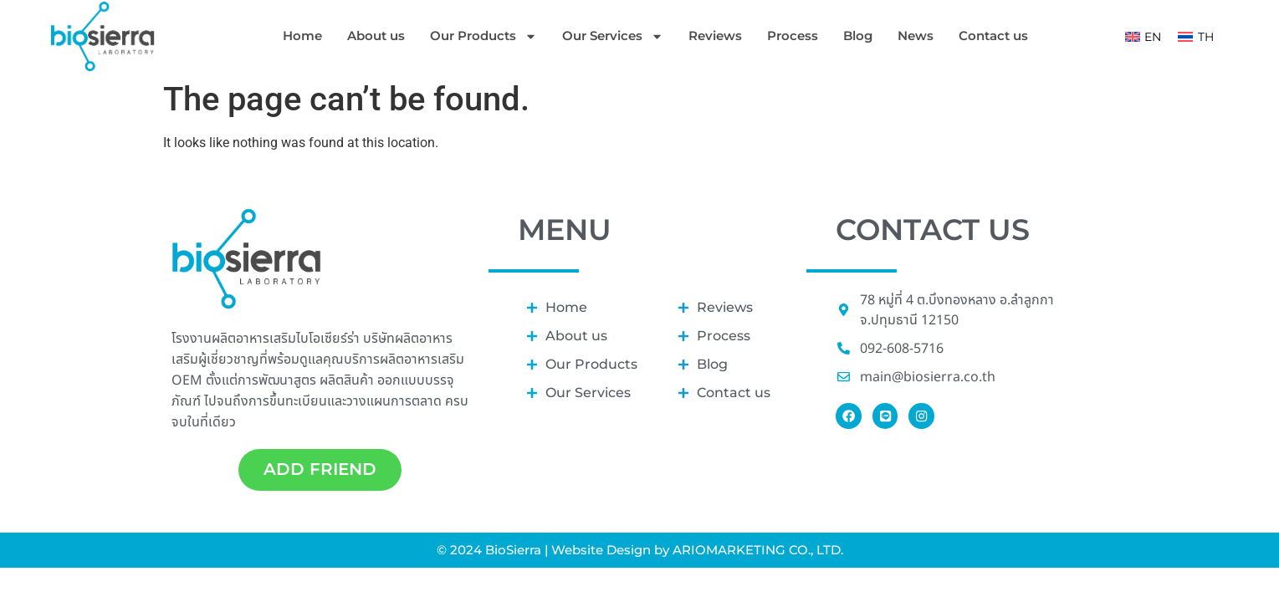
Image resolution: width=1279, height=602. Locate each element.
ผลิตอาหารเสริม (422, 358)
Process (792, 35)
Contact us (993, 35)
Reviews (715, 35)
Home (302, 35)
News (916, 35)
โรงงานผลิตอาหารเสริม (233, 338)
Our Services (612, 36)
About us (376, 35)
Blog (857, 35)
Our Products (483, 36)
